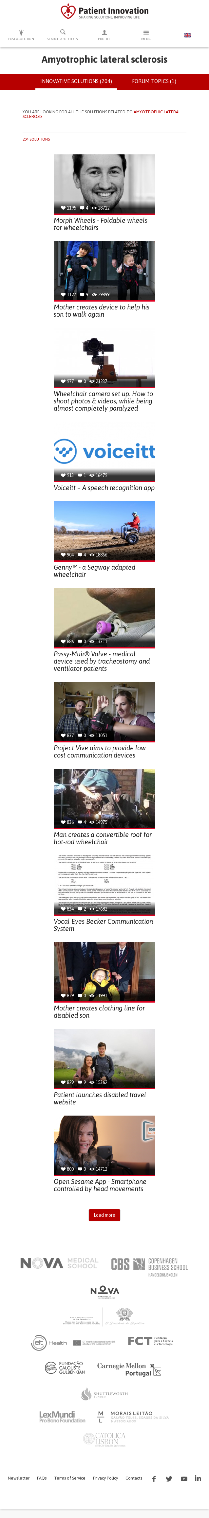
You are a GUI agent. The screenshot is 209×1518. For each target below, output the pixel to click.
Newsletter (18, 1478)
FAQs (42, 1478)
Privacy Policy (105, 1478)
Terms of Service (70, 1478)
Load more (104, 1215)
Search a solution (63, 35)
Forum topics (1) (154, 81)
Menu (146, 35)
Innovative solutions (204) (78, 84)
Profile (104, 35)
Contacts (133, 1478)
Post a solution (21, 35)
